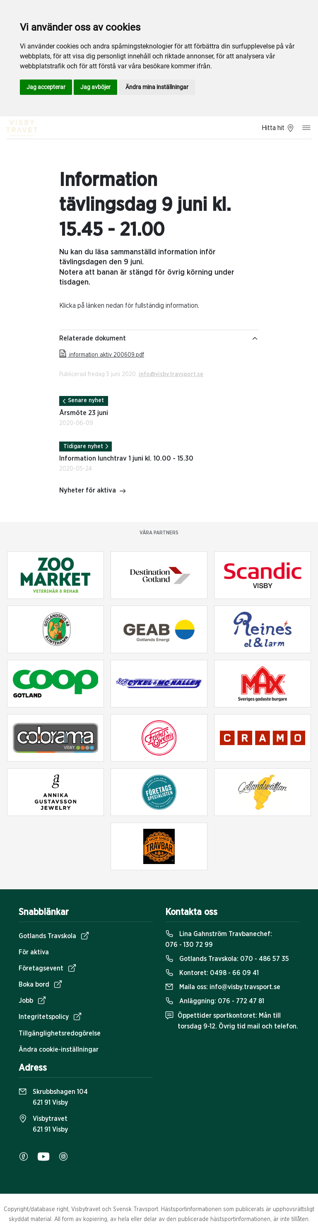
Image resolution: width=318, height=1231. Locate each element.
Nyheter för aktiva (92, 491)
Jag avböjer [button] (95, 87)
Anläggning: (214, 1001)
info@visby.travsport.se (171, 374)
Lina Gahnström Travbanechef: (218, 939)
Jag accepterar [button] (45, 87)
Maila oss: (222, 987)
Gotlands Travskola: (227, 958)
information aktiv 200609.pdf (101, 355)
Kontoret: (212, 973)
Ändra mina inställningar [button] (156, 87)
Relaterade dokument (159, 338)
